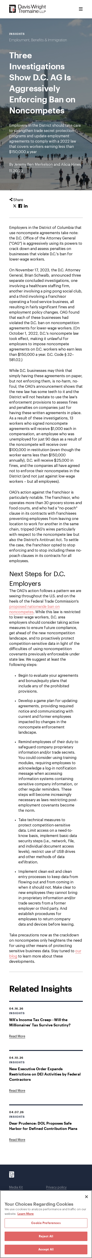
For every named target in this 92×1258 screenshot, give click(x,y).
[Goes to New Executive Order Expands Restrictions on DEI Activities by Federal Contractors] (17, 1090)
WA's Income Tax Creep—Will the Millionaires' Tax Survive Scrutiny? (40, 1022)
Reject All (46, 1236)
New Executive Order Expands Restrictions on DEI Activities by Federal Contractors (45, 1074)
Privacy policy (56, 1187)
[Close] (86, 1197)
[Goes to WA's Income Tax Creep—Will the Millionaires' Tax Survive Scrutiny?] (17, 1036)
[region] (46, 1224)
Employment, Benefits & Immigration (38, 40)
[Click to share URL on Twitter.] (15, 206)
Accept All (46, 1249)
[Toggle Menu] (81, 9)
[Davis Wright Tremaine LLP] (27, 9)
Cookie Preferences (46, 1223)
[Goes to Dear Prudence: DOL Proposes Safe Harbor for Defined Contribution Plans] (17, 1140)
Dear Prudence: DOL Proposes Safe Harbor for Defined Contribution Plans (43, 1126)
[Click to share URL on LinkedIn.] (26, 206)
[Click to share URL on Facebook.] (20, 206)
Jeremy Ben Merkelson (33, 164)
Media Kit (16, 1187)
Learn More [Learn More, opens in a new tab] (25, 1214)
